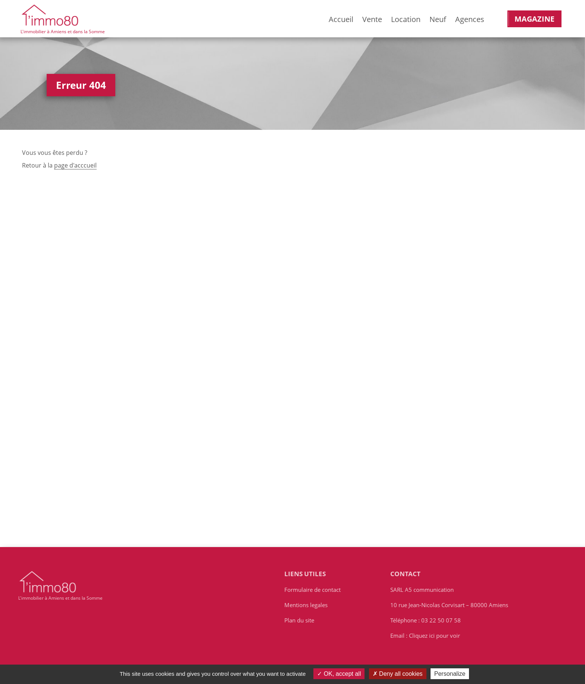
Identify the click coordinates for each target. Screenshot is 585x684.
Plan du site (302, 621)
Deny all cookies (398, 674)
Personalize (450, 674)
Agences (469, 19)
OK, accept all (339, 674)
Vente (372, 19)
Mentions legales (308, 605)
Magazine (534, 19)
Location (405, 19)
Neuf (437, 19)
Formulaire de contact (315, 590)
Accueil (341, 19)
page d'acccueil (75, 166)
